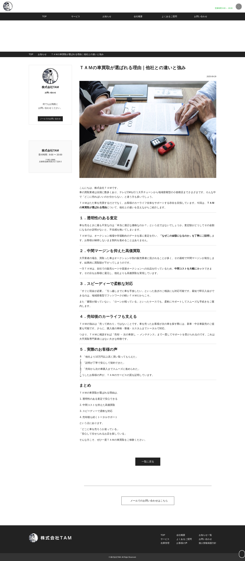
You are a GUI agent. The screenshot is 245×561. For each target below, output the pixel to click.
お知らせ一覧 (205, 535)
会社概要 (138, 16)
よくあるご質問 (169, 16)
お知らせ (106, 16)
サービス (75, 16)
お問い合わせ (200, 16)
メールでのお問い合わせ (50, 119)
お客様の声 (181, 543)
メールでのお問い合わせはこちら (148, 500)
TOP (44, 16)
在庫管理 (165, 543)
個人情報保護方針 (207, 543)
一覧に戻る (148, 461)
